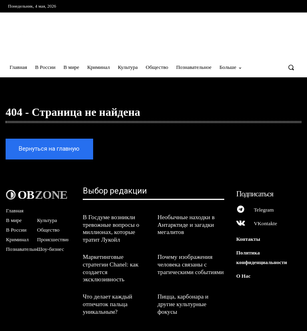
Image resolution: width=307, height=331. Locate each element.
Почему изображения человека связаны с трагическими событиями (188, 258)
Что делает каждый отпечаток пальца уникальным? (105, 287)
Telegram (263, 207)
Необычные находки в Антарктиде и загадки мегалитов (183, 221)
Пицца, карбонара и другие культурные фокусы (189, 284)
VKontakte (264, 221)
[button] (291, 67)
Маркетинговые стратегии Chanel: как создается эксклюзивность (114, 258)
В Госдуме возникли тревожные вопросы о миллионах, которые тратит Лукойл (115, 225)
